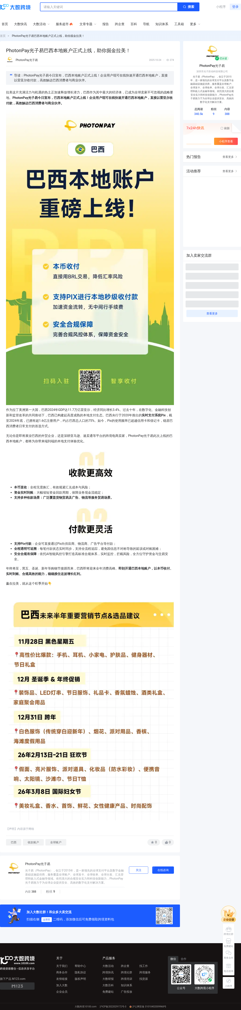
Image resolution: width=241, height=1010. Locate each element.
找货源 (143, 978)
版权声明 (80, 978)
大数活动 (108, 966)
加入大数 (61, 985)
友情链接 (61, 978)
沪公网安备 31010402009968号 (148, 1006)
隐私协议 (80, 972)
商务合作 (61, 972)
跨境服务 (145, 972)
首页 (3, 35)
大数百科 (108, 985)
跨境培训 (126, 978)
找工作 (143, 966)
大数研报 (108, 978)
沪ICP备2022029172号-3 (113, 1006)
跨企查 (125, 966)
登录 (235, 7)
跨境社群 (126, 972)
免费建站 (108, 991)
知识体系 (126, 985)
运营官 (46, 919)
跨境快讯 (108, 972)
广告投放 (126, 991)
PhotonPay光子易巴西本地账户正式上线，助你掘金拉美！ (48, 35)
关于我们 (61, 966)
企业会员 (61, 991)
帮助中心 (80, 966)
